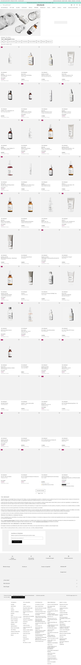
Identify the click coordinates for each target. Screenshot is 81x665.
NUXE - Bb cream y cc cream (16, 617)
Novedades (24, 7)
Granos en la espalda (51, 661)
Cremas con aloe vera (51, 609)
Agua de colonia (63, 635)
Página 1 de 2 (40, 493)
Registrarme (17, 541)
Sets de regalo (4, 7)
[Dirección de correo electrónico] (27, 538)
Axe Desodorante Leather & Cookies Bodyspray (40, 635)
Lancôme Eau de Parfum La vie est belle (40, 614)
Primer (24, 640)
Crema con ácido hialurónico (52, 604)
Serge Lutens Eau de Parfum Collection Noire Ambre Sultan (40, 617)
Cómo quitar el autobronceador (63, 625)
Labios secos (49, 644)
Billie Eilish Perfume (38, 609)
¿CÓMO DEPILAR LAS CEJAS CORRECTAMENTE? (52, 626)
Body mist (25, 637)
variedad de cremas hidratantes (42, 521)
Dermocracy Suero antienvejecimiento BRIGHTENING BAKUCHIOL (40, 620)
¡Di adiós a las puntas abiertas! (64, 615)
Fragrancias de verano (64, 604)
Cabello (59, 7)
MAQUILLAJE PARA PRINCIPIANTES (63, 639)
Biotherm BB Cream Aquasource (38, 628)
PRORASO (13, 624)
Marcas (30, 7)
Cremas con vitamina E (51, 656)
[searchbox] (11, 5)
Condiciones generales (40, 595)
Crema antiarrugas (26, 618)
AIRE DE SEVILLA (14, 626)
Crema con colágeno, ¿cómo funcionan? (65, 622)
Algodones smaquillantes (28, 619)
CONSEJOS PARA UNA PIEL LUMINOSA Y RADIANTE (65, 627)
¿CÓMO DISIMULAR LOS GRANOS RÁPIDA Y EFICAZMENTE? (52, 647)
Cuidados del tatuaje (63, 612)
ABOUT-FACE (13, 606)
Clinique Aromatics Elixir (15, 631)
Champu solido (62, 610)
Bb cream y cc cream (27, 642)
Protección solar (26, 614)
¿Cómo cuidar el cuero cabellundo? (51, 641)
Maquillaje (42, 7)
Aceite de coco (50, 616)
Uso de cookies (7, 597)
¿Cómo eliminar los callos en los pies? (52, 611)
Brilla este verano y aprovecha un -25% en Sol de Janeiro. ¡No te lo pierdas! (39, 2)
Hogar (64, 7)
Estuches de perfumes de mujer (28, 612)
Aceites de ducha (26, 625)
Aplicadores (25, 621)
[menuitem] (5, 7)
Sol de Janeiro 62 (38, 625)
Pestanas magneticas (63, 631)
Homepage (3, 37)
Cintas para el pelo (26, 633)
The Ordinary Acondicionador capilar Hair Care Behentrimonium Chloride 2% (40, 638)
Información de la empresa (18, 595)
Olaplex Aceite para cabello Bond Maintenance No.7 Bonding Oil (40, 631)
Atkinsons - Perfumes (15, 611)
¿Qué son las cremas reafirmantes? (51, 654)
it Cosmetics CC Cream (39, 604)
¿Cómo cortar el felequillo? (65, 629)
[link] (10, 63)
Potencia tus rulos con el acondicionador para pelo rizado (52, 619)
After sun (24, 635)
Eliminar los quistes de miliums (65, 633)
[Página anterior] (36, 493)
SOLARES (18, 7)
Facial (48, 7)
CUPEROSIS (62, 644)
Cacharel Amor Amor (15, 633)
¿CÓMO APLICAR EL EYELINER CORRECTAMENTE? (52, 614)
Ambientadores (26, 638)
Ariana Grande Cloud (39, 641)
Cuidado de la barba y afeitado (64, 609)
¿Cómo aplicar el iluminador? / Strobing (53, 651)
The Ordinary (13, 629)
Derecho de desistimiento (29, 595)
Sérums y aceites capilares (28, 629)
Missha (12, 635)
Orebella (12, 604)
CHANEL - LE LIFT (14, 622)
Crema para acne (26, 631)
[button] (40, 580)
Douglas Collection (73, 7)
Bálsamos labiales (26, 609)
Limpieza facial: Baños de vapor (52, 623)
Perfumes (36, 7)
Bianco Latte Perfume (39, 606)
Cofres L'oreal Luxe (26, 606)
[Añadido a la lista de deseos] (18, 47)
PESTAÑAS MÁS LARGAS (52, 627)
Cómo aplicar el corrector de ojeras (52, 633)
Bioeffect (12, 613)
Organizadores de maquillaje (28, 616)
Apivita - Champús (14, 620)
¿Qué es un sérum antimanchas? (50, 630)
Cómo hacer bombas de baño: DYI (64, 642)
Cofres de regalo (63, 606)
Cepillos (24, 604)
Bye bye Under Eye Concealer (40, 608)
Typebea (12, 609)
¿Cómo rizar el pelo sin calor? (52, 638)
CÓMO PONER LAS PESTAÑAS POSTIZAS (51, 636)
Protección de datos (7, 595)
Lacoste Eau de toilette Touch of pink (40, 624)
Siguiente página (40, 490)
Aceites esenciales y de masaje (27, 628)
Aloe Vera (49, 663)
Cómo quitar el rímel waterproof (51, 607)
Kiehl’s (12, 615)
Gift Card (12, 7)
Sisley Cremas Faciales (15, 627)
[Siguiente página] (45, 493)
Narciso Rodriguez (14, 618)
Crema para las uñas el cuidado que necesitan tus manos (52, 659)
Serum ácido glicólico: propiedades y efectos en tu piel (65, 618)
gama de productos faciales (9, 520)
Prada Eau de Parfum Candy (40, 611)
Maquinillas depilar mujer (27, 608)
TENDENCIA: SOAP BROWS (52, 642)
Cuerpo (53, 7)
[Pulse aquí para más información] (52, 2)
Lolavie (12, 608)
